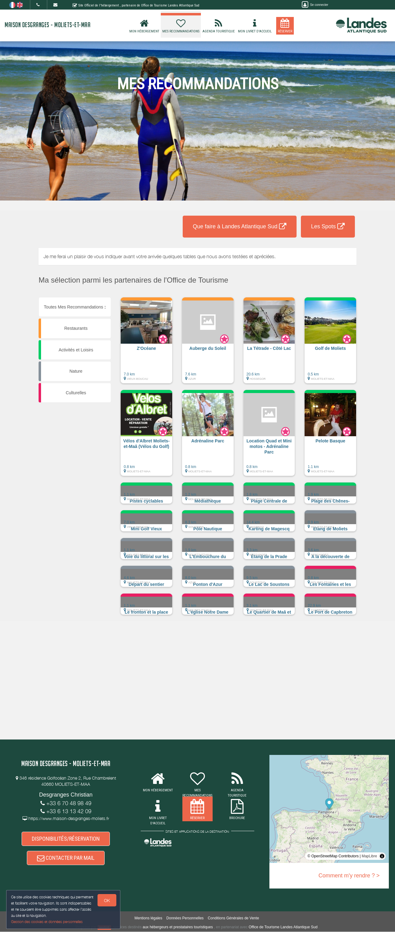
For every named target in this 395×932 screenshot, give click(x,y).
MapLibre (369, 856)
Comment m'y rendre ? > (349, 875)
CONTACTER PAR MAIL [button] (65, 858)
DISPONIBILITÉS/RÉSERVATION (66, 839)
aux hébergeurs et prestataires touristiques (178, 927)
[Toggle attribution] (382, 856)
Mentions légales (148, 918)
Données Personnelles (185, 918)
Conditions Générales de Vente (233, 918)
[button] (146, 343)
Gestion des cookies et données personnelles (47, 921)
